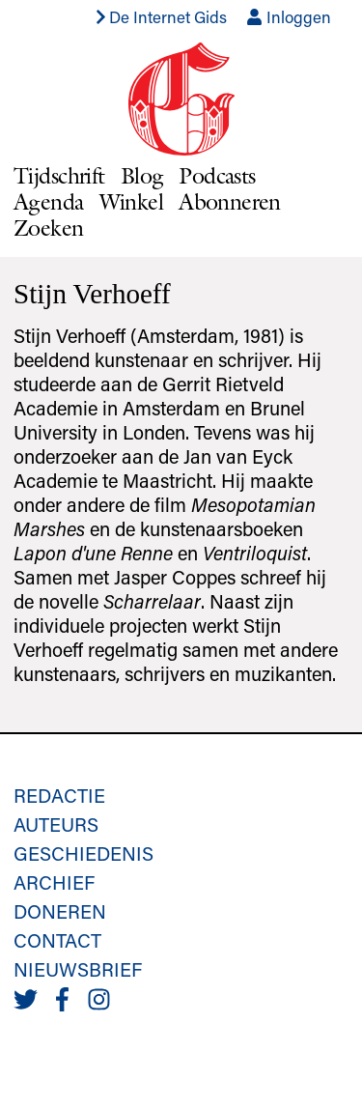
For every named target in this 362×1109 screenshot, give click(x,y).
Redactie (59, 795)
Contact (57, 940)
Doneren (60, 911)
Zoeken (49, 227)
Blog (142, 175)
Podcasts (217, 175)
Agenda (49, 201)
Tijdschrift (59, 175)
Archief (54, 882)
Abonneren (230, 201)
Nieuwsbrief (78, 968)
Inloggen (288, 16)
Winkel (131, 201)
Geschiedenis (83, 853)
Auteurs (56, 824)
